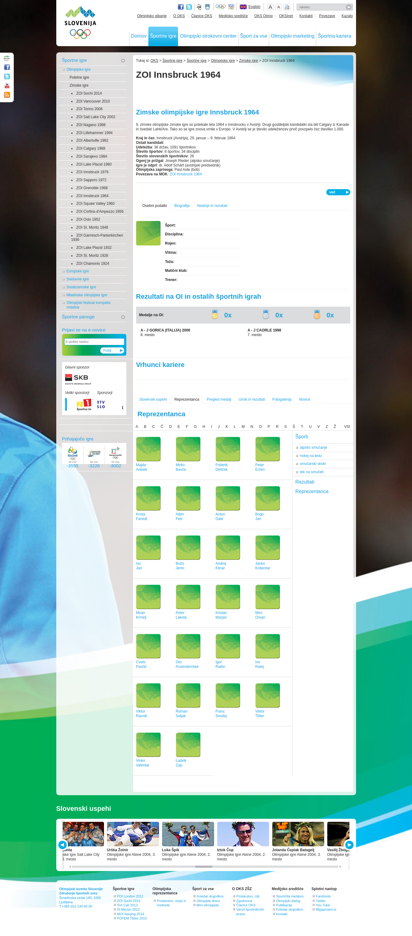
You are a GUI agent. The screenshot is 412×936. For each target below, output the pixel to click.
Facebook (323, 896)
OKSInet (286, 16)
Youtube (7, 86)
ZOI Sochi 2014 (89, 93)
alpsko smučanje (313, 447)
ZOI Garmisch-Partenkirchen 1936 (97, 237)
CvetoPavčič (141, 664)
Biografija (182, 206)
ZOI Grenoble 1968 (92, 188)
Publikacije (284, 905)
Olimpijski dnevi (208, 901)
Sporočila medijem (290, 896)
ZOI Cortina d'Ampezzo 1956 (100, 211)
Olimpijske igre (79, 69)
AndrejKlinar (221, 565)
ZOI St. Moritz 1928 (92, 255)
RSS (7, 95)
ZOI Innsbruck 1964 (92, 196)
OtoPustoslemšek (187, 664)
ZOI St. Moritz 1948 (92, 227)
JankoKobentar (262, 565)
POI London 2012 (130, 896)
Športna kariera (334, 36)
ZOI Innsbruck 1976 (92, 172)
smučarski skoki (313, 464)
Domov (139, 36)
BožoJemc (180, 565)
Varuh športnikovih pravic (250, 911)
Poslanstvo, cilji (247, 896)
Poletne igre (79, 77)
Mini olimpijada (208, 905)
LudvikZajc (181, 762)
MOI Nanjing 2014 (130, 914)
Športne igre (163, 36)
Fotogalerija (282, 399)
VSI (347, 427)
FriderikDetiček (222, 467)
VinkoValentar (143, 762)
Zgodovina (244, 901)
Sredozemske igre (81, 287)
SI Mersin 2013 (128, 909)
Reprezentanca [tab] (312, 491)
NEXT (349, 845)
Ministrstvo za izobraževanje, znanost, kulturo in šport (208, 7)
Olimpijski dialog (288, 901)
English (254, 7)
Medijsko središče (233, 16)
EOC (231, 7)
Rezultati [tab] (304, 482)
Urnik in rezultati (252, 399)
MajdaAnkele (141, 467)
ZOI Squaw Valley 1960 (95, 203)
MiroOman (260, 615)
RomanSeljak (182, 713)
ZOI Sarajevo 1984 (91, 156)
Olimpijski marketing (292, 36)
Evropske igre (78, 271)
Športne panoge (78, 316)
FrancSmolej (221, 713)
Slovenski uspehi (153, 399)
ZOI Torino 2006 (89, 109)
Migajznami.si (326, 909)
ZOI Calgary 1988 (91, 148)
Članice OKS (201, 16)
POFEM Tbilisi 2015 (132, 918)
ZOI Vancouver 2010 (93, 101)
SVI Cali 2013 (127, 905)
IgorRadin (220, 664)
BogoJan (259, 516)
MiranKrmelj (141, 615)
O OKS (179, 16)
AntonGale (220, 516)
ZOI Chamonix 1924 (92, 263)
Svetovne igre (78, 279)
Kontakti (306, 16)
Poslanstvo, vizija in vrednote (171, 903)
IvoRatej (259, 664)
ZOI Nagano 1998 (91, 125)
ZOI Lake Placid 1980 (94, 164)
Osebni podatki (155, 206)
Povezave (327, 16)
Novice (304, 399)
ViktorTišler (260, 713)
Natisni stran (287, 7)
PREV (63, 845)
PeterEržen (260, 467)
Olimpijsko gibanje (152, 16)
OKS (154, 60)
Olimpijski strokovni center (208, 36)
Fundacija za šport (200, 7)
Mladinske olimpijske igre (87, 295)
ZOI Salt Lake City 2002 (95, 117)
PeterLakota (181, 615)
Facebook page (181, 7)
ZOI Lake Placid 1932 (94, 247)
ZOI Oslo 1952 (88, 219)
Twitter (189, 7)
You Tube (323, 905)
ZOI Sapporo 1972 (91, 180)
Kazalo (347, 16)
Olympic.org (221, 7)
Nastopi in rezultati (212, 206)
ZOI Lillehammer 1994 (94, 133)
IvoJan (139, 565)
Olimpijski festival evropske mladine (89, 305)
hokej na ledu (311, 456)
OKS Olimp (263, 16)
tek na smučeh (312, 472)
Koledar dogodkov (210, 896)
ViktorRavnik (141, 713)
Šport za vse (253, 36)
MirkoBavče (181, 467)
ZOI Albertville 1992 (92, 140)
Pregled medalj (219, 399)
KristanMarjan (221, 615)
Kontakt (282, 914)
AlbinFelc (180, 516)
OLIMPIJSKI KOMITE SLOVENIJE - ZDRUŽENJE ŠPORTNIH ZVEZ (80, 24)
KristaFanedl (141, 516)
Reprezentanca (186, 399)
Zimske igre (79, 85)
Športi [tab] (301, 436)
